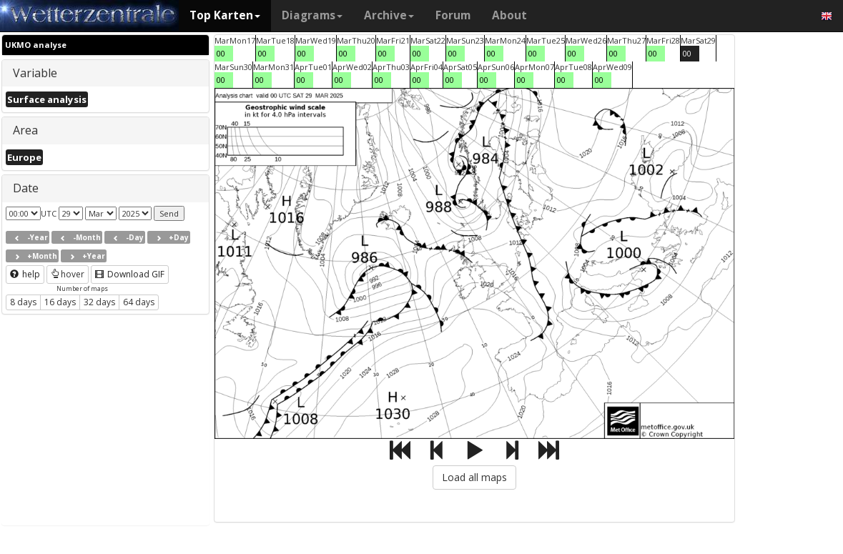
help (25, 274)
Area (25, 130)
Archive (389, 15)
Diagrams (312, 15)
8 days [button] (23, 302)
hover (67, 274)
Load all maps (474, 477)
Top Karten (224, 15)
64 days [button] (138, 302)
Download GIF (129, 274)
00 (221, 53)
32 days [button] (99, 302)
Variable (35, 73)
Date (26, 188)
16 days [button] (60, 302)
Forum (452, 15)
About (509, 15)
